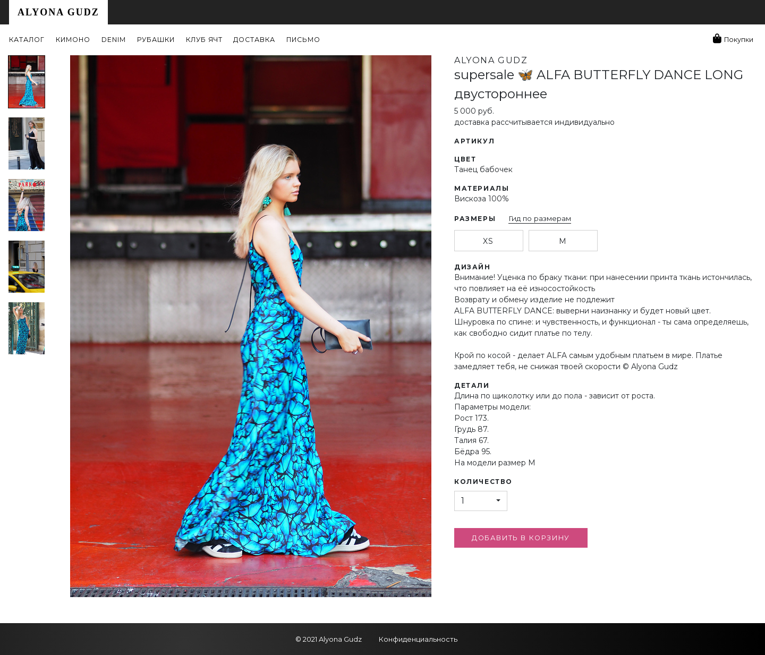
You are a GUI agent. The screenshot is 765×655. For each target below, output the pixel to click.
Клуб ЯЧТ (204, 40)
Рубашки (156, 40)
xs (488, 241)
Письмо (303, 40)
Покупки (738, 40)
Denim (113, 40)
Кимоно (73, 40)
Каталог (27, 40)
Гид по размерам (539, 218)
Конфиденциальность (418, 639)
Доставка (254, 40)
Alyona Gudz (58, 12)
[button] (481, 501)
